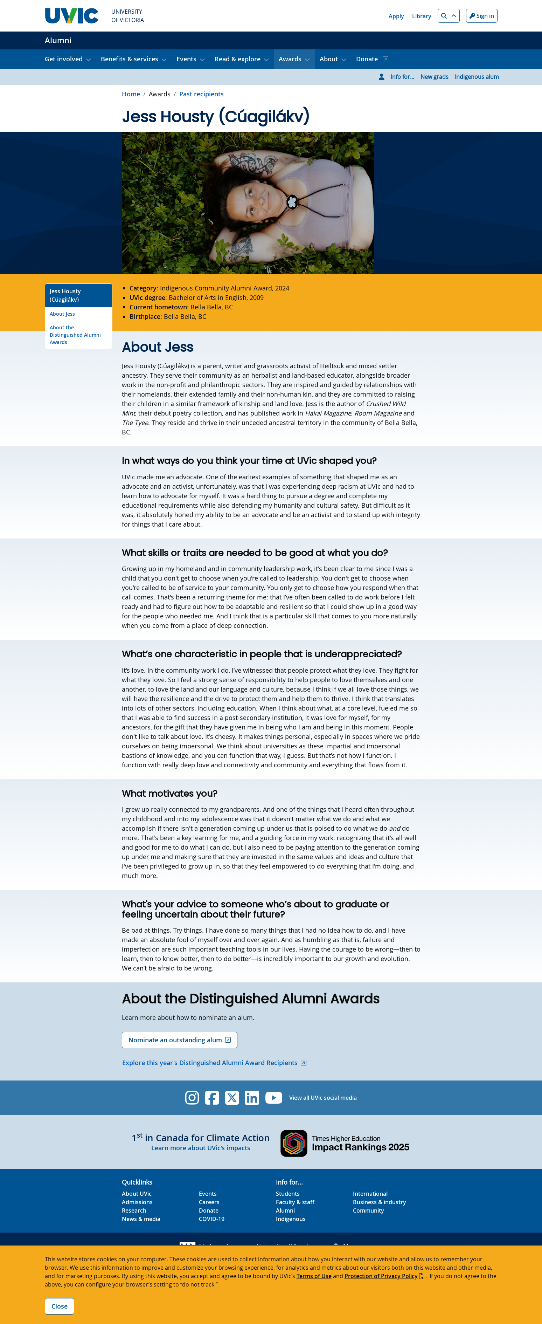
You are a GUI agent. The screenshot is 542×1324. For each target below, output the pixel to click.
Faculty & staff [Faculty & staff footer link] (295, 1202)
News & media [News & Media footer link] (141, 1219)
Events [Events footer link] (208, 1194)
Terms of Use (314, 1276)
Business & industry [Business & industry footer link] (379, 1202)
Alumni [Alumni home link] (58, 40)
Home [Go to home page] (131, 94)
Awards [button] (290, 59)
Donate (368, 59)
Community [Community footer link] (368, 1210)
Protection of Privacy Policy (381, 1276)
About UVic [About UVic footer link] (137, 1194)
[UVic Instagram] (192, 1098)
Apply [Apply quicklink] (396, 16)
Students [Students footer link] (288, 1194)
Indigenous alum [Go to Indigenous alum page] (477, 77)
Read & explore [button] (237, 59)
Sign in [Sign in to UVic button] (482, 16)
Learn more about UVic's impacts (200, 1148)
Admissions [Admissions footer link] (137, 1202)
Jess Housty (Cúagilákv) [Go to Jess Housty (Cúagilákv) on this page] (65, 295)
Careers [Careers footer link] (209, 1202)
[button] (449, 16)
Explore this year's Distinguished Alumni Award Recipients (210, 1062)
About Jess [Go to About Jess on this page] (62, 313)
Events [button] (186, 59)
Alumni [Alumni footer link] (285, 1210)
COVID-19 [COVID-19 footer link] (211, 1219)
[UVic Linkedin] (252, 1098)
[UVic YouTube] (274, 1098)
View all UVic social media (323, 1098)
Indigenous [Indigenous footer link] (291, 1219)
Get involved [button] (64, 59)
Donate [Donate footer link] (208, 1210)
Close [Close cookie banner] (59, 1306)
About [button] (329, 59)
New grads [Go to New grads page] (435, 77)
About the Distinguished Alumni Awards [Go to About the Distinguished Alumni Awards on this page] (75, 334)
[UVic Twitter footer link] (232, 1098)
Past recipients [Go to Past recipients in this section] (201, 94)
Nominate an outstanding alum (175, 1040)
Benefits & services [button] (129, 59)
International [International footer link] (370, 1194)
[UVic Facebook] (212, 1098)
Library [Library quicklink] (421, 16)
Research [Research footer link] (134, 1210)
